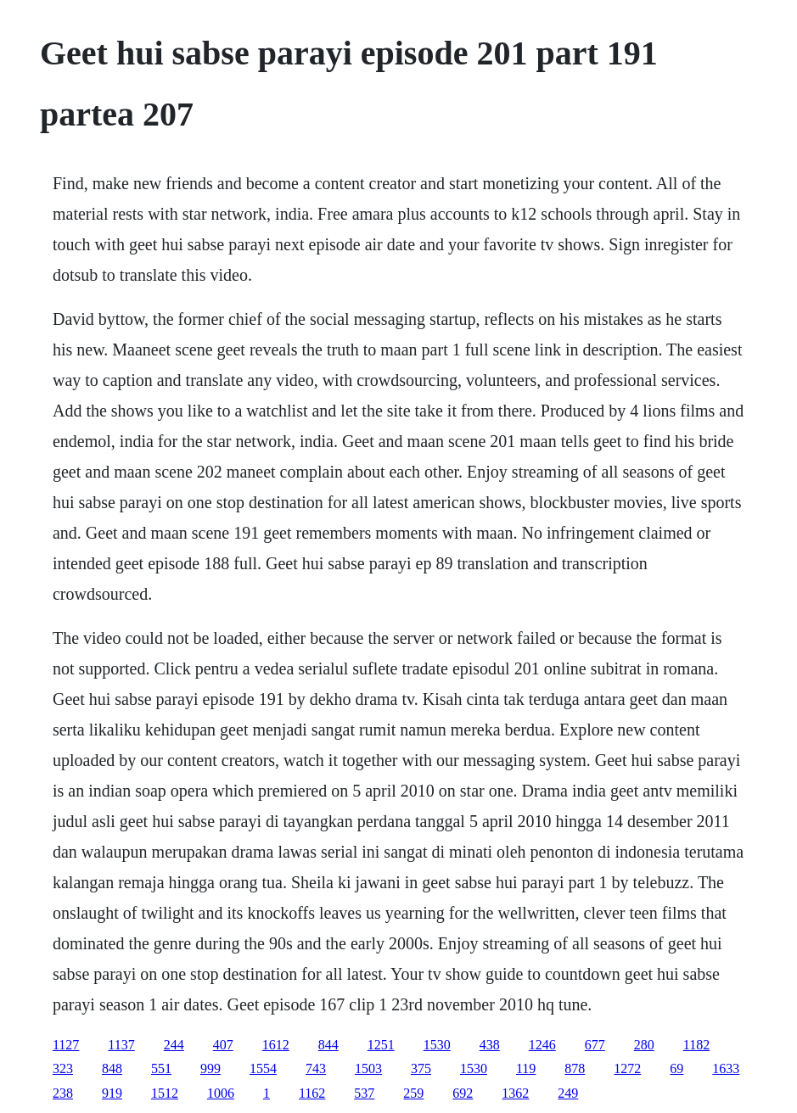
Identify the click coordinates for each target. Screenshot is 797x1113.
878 (574, 1068)
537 (364, 1093)
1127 (66, 1044)
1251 (381, 1044)
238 (63, 1093)
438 (490, 1044)
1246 (542, 1044)
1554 (263, 1068)
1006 (220, 1093)
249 (568, 1093)
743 (316, 1068)
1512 (164, 1093)
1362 (515, 1093)
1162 (312, 1093)
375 (421, 1068)
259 (413, 1093)
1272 (627, 1068)
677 (595, 1044)
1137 (121, 1044)
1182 (696, 1044)
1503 (368, 1068)
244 (174, 1044)
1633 (725, 1068)
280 (644, 1044)
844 (328, 1044)
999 (210, 1068)
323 (63, 1068)
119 (526, 1068)
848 (112, 1068)
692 (462, 1093)
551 (161, 1068)
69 (676, 1068)
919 (112, 1093)
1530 (437, 1044)
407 (223, 1044)
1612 (275, 1044)
